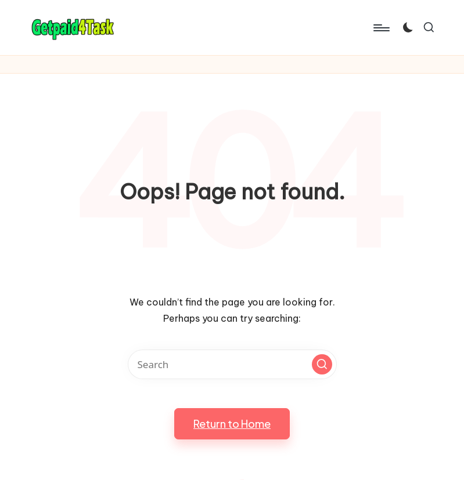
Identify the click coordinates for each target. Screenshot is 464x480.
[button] (322, 364)
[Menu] (380, 28)
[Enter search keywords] (232, 364)
